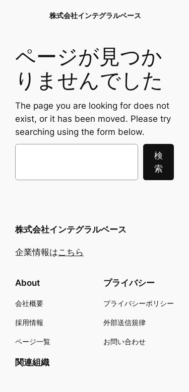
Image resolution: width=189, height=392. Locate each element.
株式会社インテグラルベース (95, 15)
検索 (158, 162)
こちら (71, 252)
